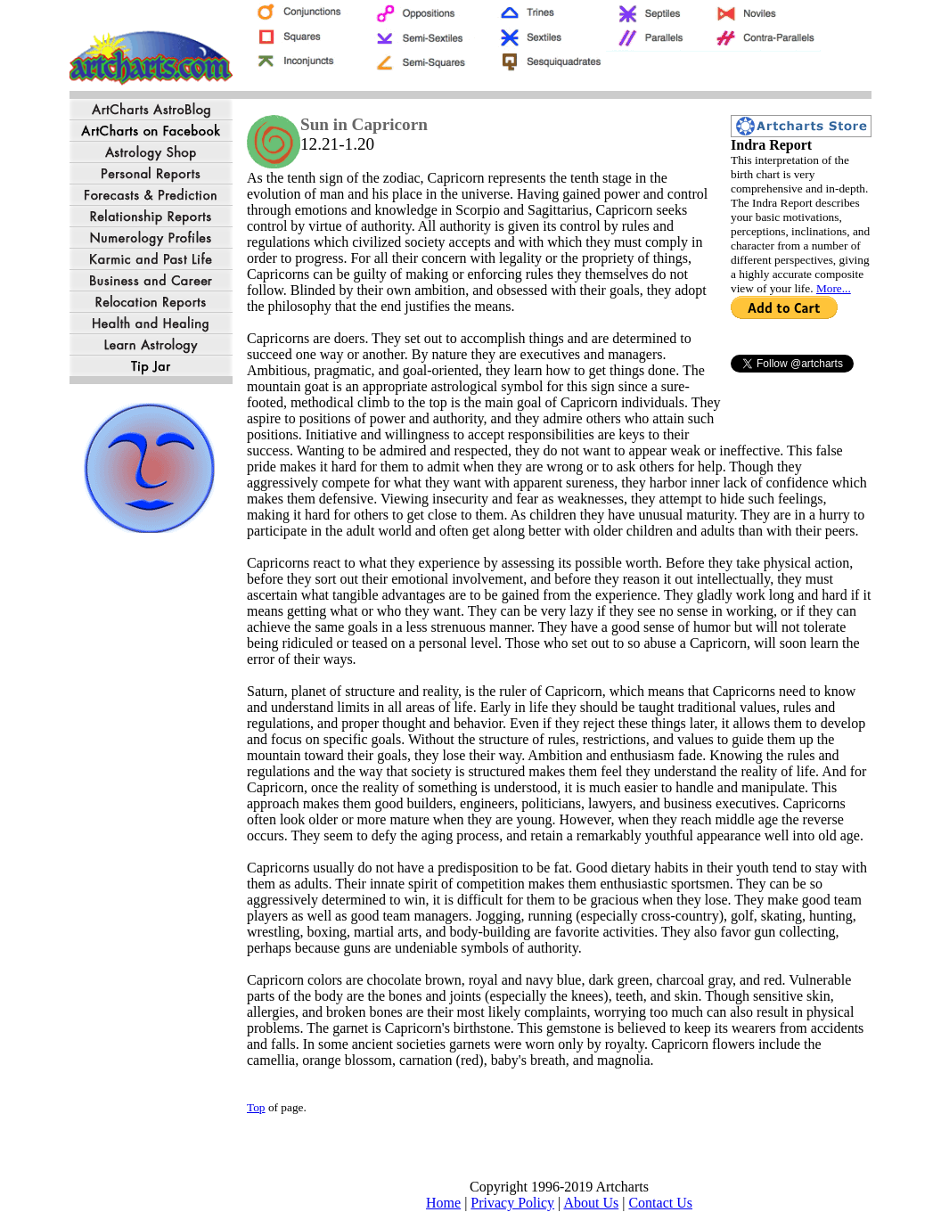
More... (833, 288)
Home (443, 1202)
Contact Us (660, 1202)
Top (256, 1107)
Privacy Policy (512, 1202)
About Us (590, 1202)
